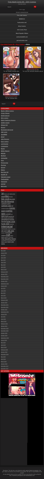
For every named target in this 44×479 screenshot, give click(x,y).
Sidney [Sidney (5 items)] (11, 235)
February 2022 (4, 300)
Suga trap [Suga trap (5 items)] (11, 237)
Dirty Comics (22, 26)
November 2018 (4, 354)
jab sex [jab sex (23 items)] (11, 231)
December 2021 (4, 305)
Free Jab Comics (22, 15)
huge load (32, 71)
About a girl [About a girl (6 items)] (6, 194)
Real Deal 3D (4, 172)
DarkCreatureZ (5, 115)
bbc (7, 71)
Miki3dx (3, 153)
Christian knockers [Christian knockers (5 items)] (5, 208)
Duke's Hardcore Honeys (8, 120)
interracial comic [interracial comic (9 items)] (6, 229)
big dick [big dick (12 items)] (12, 199)
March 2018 (3, 361)
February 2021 (4, 323)
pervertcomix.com (22, 40)
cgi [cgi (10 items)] (12, 206)
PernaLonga (4, 162)
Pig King (3, 165)
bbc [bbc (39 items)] (7, 196)
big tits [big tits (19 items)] (4, 201)
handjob (10, 71)
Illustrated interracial (7, 129)
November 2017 (4, 368)
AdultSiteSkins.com (30, 475)
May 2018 (3, 357)
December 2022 (4, 276)
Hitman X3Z (4, 125)
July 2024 (3, 255)
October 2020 (4, 333)
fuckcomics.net (22, 22)
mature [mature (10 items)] (3, 235)
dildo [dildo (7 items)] (2, 218)
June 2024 (3, 257)
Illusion (3, 127)
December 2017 (4, 366)
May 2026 (3, 250)
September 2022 (5, 283)
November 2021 (4, 307)
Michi (18, 71)
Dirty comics (4, 118)
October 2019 (4, 335)
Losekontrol (4, 146)
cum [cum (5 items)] (12, 214)
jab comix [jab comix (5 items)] (13, 228)
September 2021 (5, 312)
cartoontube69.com (22, 37)
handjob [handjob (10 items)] (11, 219)
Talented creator (5, 177)
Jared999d (4, 134)
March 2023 (3, 269)
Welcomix (4, 186)
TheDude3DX (5, 179)
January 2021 (4, 326)
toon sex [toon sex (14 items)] (11, 242)
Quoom (3, 167)
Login (24, 9)
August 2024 (4, 253)
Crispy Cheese (5, 113)
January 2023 (4, 274)
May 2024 (3, 260)
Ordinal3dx (4, 158)
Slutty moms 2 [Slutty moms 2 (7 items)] (5, 237)
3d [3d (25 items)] (2, 193)
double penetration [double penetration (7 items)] (9, 218)
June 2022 (3, 290)
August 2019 (4, 340)
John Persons (5, 139)
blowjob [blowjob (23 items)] (10, 201)
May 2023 (3, 265)
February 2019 (4, 349)
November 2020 (4, 331)
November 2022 (4, 279)
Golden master (5, 122)
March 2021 (3, 321)
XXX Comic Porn (22, 29)
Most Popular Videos (22, 33)
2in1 (26, 71)
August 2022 (4, 286)
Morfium (3, 155)
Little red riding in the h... (33, 68)
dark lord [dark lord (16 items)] (4, 216)
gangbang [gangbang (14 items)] (5, 219)
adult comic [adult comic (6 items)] (12, 194)
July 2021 (3, 316)
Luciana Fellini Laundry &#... (11, 95)
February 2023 (4, 272)
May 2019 (3, 342)
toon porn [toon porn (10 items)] (4, 242)
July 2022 (3, 288)
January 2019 (4, 352)
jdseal (2, 137)
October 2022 (4, 281)
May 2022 (3, 293)
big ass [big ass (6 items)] (11, 196)
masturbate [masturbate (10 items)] (8, 232)
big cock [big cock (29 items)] (5, 199)
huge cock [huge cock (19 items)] (10, 222)
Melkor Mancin (5, 151)
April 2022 (3, 295)
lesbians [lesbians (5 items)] (3, 232)
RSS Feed (18, 12)
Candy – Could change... (11, 68)
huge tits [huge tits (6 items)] (12, 224)
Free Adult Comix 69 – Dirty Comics (22, 2)
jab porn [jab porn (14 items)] (4, 231)
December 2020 (4, 328)
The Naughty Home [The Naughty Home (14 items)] (8, 239)
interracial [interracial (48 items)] (7, 226)
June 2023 (3, 262)
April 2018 (3, 359)
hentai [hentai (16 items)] (3, 222)
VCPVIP (3, 184)
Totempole (4, 181)
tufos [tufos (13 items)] (3, 244)
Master (3, 148)
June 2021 (3, 319)
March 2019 (3, 347)
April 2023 (3, 267)
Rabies (3, 170)
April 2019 (3, 345)
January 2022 (4, 302)
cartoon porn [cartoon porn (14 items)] (6, 204)
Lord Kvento (4, 144)
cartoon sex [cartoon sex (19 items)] (6, 206)
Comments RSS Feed (24, 12)
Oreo (2, 160)
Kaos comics (4, 141)
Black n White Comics (7, 111)
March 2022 (3, 298)
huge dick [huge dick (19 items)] (5, 224)
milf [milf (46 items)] (8, 235)
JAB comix (4, 132)
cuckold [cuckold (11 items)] (8, 214)
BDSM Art (22, 19)
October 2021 (4, 309)
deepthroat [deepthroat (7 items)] (11, 216)
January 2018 (4, 364)
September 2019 (5, 338)
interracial (14, 71)
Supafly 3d (4, 174)
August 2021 (4, 314)
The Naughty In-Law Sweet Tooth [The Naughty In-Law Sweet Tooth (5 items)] (8, 240)
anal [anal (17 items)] (3, 196)
